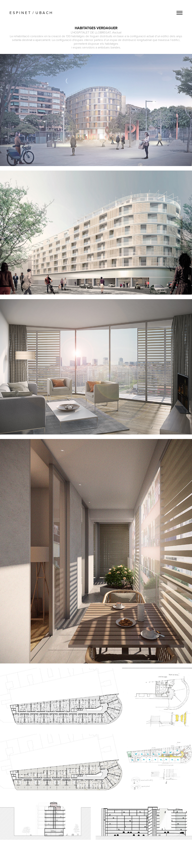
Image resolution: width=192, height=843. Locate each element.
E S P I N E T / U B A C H (32, 12)
